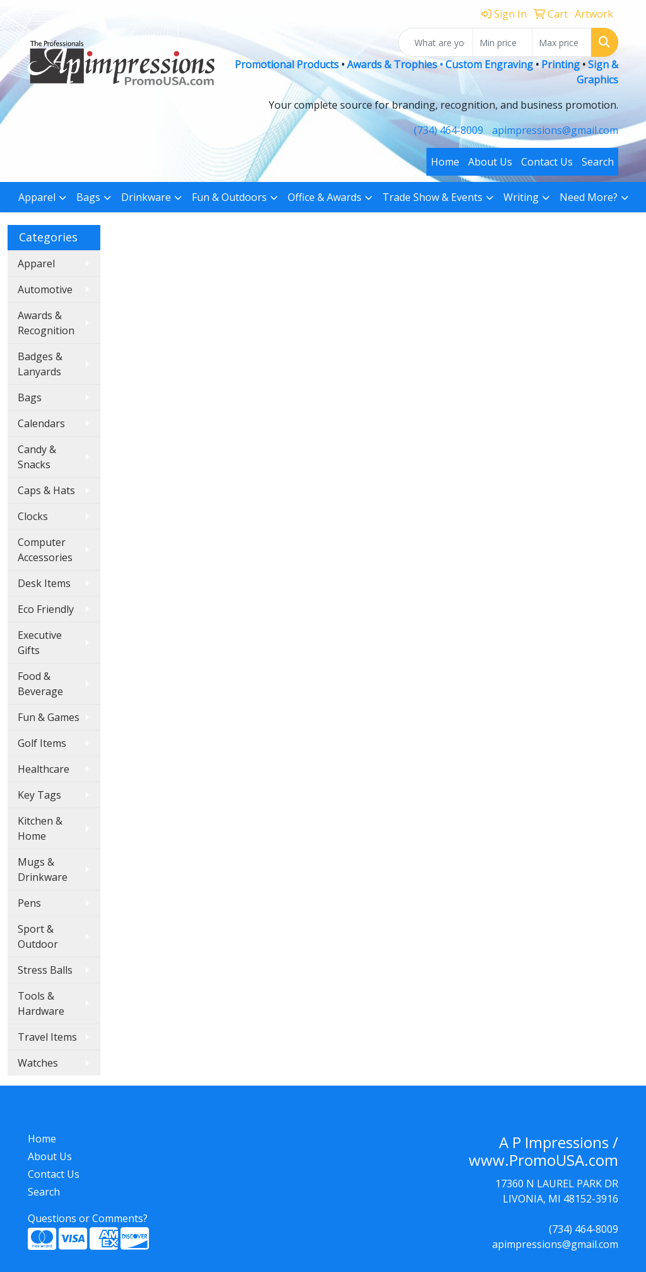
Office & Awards (324, 197)
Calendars (41, 423)
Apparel (37, 197)
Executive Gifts (40, 642)
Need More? (589, 197)
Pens (29, 903)
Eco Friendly (46, 609)
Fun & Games (48, 717)
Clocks (33, 516)
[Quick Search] (435, 42)
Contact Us (547, 162)
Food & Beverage (40, 683)
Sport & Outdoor (38, 936)
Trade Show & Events (432, 197)
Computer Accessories (45, 549)
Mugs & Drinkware (43, 869)
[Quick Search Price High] (562, 42)
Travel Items (47, 1037)
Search (598, 162)
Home (445, 162)
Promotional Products (288, 64)
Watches (38, 1063)
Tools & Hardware (41, 1003)
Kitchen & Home (40, 828)
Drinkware (146, 197)
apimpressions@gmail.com (555, 130)
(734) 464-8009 (448, 130)
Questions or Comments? (88, 1218)
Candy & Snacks (37, 456)
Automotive (45, 289)
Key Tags (39, 795)
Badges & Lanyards (40, 364)
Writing (521, 197)
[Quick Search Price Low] (502, 42)
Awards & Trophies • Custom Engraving (440, 64)
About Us (490, 162)
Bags (88, 197)
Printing (560, 64)
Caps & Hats (46, 490)
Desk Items (44, 583)
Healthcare (43, 769)
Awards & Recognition (46, 322)
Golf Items (42, 743)
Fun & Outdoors (229, 197)
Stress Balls (45, 970)
